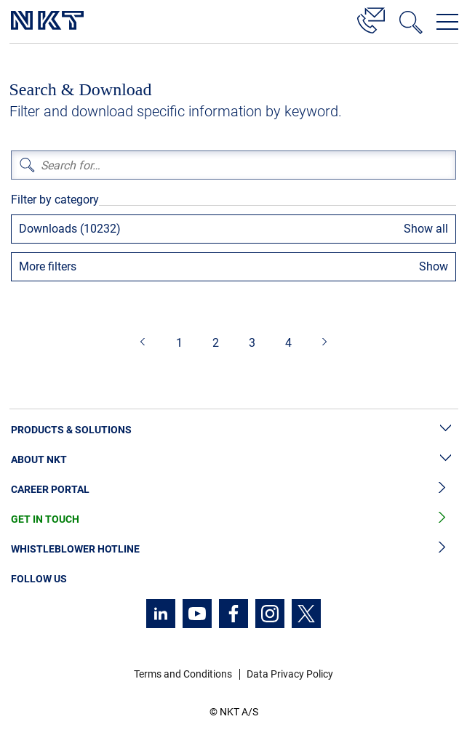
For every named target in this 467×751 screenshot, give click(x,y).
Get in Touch (233, 519)
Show (433, 266)
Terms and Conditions (183, 674)
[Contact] (371, 18)
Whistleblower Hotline (233, 549)
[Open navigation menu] (447, 22)
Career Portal (233, 489)
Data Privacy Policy (290, 674)
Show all (426, 229)
